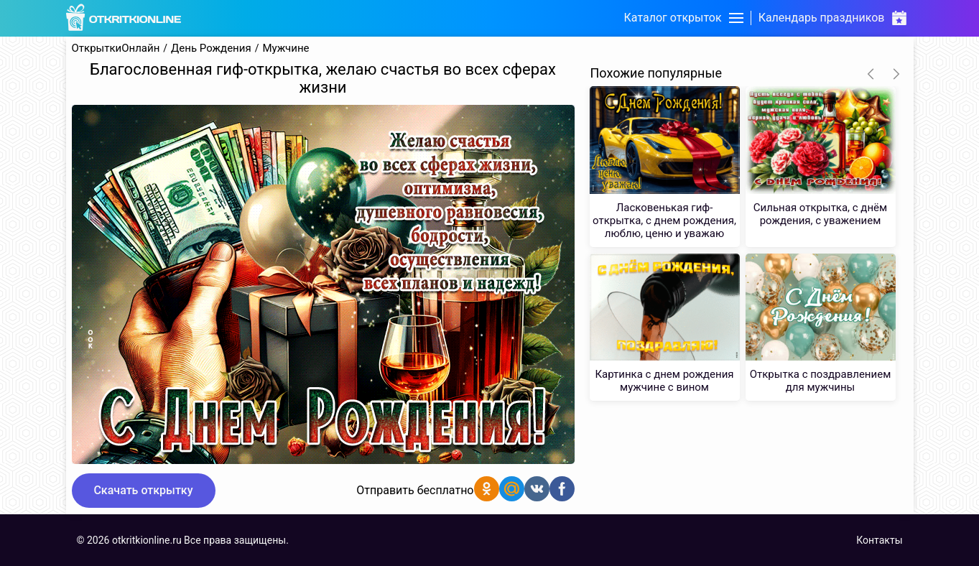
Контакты (879, 540)
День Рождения (211, 48)
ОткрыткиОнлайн (116, 48)
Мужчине (285, 48)
